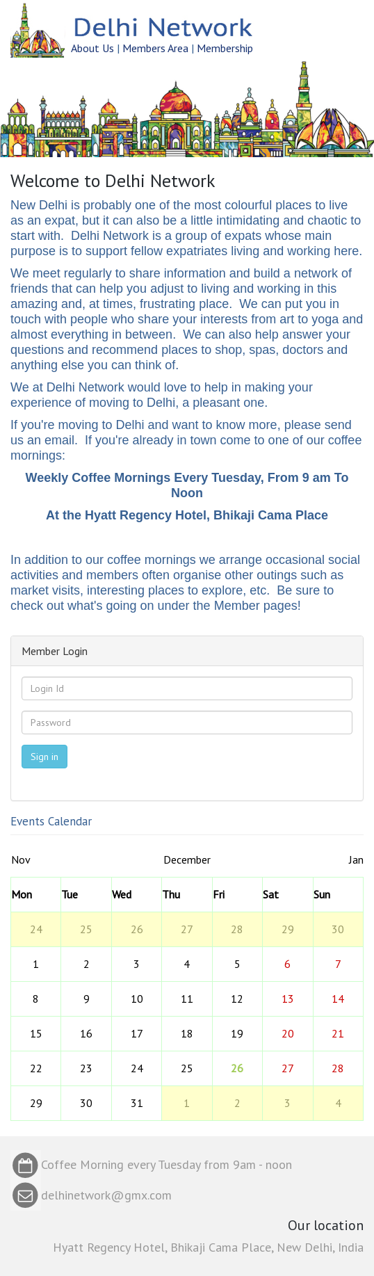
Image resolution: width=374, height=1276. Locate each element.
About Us (92, 48)
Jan (356, 859)
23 (86, 1068)
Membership (225, 48)
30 (338, 929)
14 (338, 999)
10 (137, 999)
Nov (21, 859)
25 (86, 929)
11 (187, 999)
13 (288, 999)
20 (288, 1033)
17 (137, 1033)
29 (288, 929)
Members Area (155, 48)
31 (137, 1103)
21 (338, 1033)
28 (237, 929)
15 (36, 1033)
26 (137, 929)
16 (86, 1033)
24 (36, 929)
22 (36, 1068)
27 (187, 929)
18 (187, 1033)
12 (237, 999)
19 (237, 1033)
